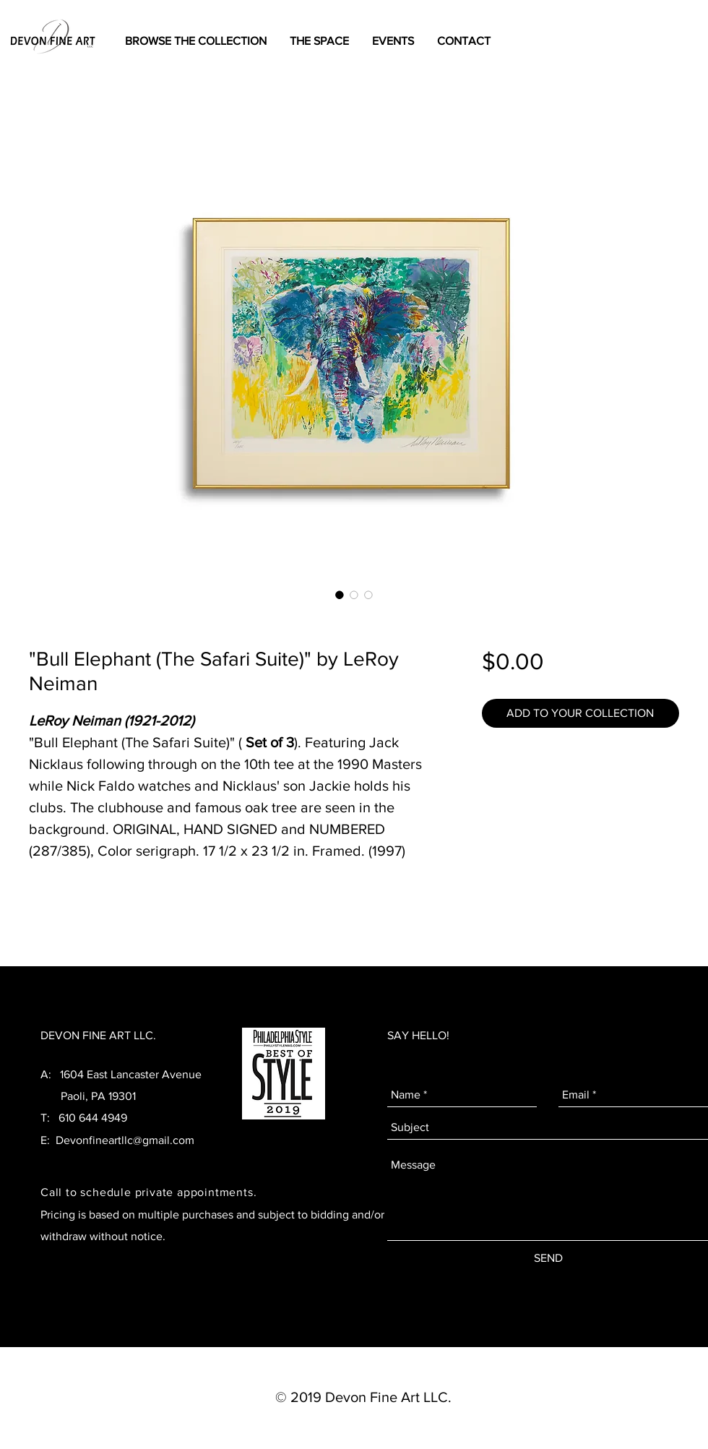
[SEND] (548, 1258)
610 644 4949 (93, 1118)
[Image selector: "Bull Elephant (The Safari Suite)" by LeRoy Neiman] (339, 595)
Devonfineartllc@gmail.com (125, 1140)
